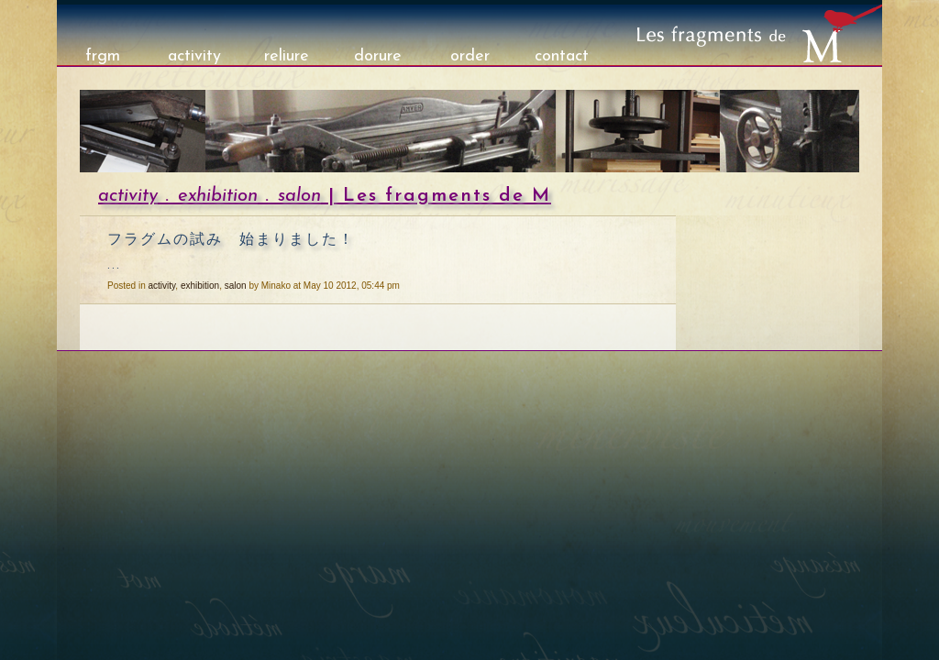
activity (194, 56)
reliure (286, 56)
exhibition (218, 196)
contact (562, 56)
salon (299, 196)
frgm (102, 56)
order (470, 56)
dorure (378, 56)
